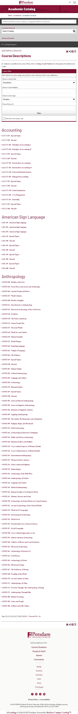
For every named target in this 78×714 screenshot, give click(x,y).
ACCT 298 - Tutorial (9, 158)
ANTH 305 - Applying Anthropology (15, 414)
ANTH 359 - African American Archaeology (17, 537)
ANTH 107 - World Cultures (12, 296)
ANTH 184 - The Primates (11, 355)
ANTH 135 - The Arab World (12, 328)
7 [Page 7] (17, 616)
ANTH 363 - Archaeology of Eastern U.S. (16, 551)
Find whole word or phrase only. (14, 118)
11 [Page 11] (26, 616)
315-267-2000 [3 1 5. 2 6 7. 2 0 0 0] (53, 706)
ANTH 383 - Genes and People (13, 601)
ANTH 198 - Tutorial (9, 364)
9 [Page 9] (21, 616)
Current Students (39, 647)
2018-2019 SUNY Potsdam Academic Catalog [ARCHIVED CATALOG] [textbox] (26, 22)
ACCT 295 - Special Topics (11, 154)
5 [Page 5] (13, 616)
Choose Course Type (9, 96)
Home (10, 15)
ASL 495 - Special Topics (10, 264)
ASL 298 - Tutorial (8, 250)
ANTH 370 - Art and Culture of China (15, 578)
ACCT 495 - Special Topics (11, 204)
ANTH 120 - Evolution (10, 314)
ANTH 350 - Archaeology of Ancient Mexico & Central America (24, 501)
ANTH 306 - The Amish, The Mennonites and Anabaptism (22, 419)
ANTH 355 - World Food (11, 519)
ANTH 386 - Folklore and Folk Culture (15, 606)
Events (39, 670)
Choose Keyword (7, 104)
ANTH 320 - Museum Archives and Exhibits (17, 442)
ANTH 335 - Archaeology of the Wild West (17, 474)
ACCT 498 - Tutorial (9, 208)
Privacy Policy (33, 699)
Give (39, 683)
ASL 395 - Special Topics (10, 254)
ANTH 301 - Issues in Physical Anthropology (18, 401)
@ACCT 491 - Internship (10, 199)
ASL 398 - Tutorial (8, 259)
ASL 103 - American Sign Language (14, 232)
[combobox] (39, 22)
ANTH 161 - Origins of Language (13, 350)
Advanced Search (8, 38)
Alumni (39, 655)
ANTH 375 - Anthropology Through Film (16, 592)
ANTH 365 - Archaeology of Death (14, 560)
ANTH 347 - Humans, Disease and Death (16, 496)
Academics (17, 15)
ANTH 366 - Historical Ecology (13, 565)
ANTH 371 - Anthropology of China (14, 583)
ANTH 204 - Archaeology (11, 382)
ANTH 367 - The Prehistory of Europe (15, 569)
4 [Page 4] (11, 616)
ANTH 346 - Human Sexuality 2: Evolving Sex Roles (20, 492)
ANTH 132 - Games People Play (13, 323)
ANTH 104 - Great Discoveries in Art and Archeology (21, 287)
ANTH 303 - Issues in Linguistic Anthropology (18, 405)
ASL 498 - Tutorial (8, 268)
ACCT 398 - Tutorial (9, 186)
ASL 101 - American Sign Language (14, 223)
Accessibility (45, 699)
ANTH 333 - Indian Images (11, 469)
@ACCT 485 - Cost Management (13, 195)
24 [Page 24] (39, 616)
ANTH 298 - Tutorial (9, 396)
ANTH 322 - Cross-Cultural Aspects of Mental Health (21, 451)
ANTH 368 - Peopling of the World (14, 574)
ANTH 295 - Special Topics (11, 392)
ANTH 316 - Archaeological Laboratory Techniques (20, 433)
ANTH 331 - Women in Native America (15, 460)
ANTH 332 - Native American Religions (16, 464)
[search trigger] (69, 2)
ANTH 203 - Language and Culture (14, 378)
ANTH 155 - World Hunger (11, 341)
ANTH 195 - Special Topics (11, 360)
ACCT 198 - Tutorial (9, 140)
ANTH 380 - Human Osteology (13, 597)
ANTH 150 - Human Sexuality (12, 337)
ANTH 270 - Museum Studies (12, 387)
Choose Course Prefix (9, 79)
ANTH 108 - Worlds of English (12, 300)
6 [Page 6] (15, 616)
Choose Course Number (10, 87)
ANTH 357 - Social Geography (12, 528)
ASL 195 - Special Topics (10, 236)
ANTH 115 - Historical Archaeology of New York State (21, 309)
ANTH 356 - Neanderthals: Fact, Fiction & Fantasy (19, 524)
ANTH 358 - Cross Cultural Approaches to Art (18, 533)
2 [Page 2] (7, 616)
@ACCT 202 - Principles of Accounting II (16, 149)
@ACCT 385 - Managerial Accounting (15, 177)
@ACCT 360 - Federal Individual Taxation (16, 172)
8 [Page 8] (19, 616)
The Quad (39, 687)
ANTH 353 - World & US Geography (15, 510)
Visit (39, 679)
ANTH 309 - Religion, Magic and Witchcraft (17, 423)
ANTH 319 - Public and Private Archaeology (17, 437)
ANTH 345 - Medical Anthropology (14, 487)
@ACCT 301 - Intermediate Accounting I (16, 163)
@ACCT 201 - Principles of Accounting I (16, 145)
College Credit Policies (44, 64)
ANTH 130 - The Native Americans (14, 319)
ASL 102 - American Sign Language (14, 227)
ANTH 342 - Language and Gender (14, 483)
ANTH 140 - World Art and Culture (14, 332)
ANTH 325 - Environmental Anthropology (16, 455)
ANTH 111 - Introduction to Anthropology (17, 305)
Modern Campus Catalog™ (58, 712)
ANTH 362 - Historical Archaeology (14, 547)
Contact (39, 675)
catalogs (13, 712)
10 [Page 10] (23, 616)
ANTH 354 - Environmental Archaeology (16, 515)
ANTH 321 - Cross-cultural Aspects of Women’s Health (21, 446)
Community (39, 659)
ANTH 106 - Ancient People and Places (16, 291)
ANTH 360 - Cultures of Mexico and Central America (20, 542)
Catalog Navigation (10, 44)
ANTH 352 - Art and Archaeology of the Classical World (22, 505)
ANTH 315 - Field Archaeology (13, 428)
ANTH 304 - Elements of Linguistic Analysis (17, 410)
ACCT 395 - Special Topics (11, 181)
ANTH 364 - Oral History (11, 556)
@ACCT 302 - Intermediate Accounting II (16, 167)
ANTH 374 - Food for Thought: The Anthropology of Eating (23, 588)
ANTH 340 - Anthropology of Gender (15, 478)
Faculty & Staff (39, 651)
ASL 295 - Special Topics (10, 245)
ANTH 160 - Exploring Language (13, 346)
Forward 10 (33, 616)
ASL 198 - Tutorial (8, 241)
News (39, 666)
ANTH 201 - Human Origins (12, 369)
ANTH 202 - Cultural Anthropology (14, 373)
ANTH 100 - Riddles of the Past (13, 282)
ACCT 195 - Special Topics (11, 136)
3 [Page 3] (9, 616)
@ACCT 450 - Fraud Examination (13, 190)
